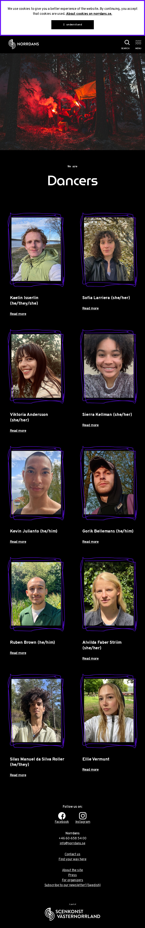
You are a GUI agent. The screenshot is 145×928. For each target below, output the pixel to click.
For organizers (72, 880)
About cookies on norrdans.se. (89, 14)
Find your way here (72, 859)
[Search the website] (123, 44)
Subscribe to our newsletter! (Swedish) (73, 885)
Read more (18, 314)
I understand (72, 24)
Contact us (72, 854)
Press (72, 875)
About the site (72, 870)
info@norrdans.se (72, 843)
